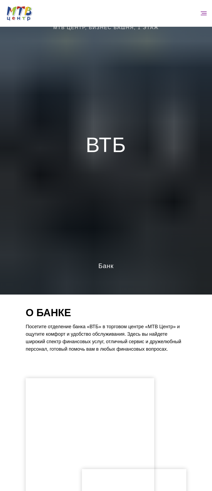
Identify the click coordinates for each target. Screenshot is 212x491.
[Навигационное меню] (204, 13)
